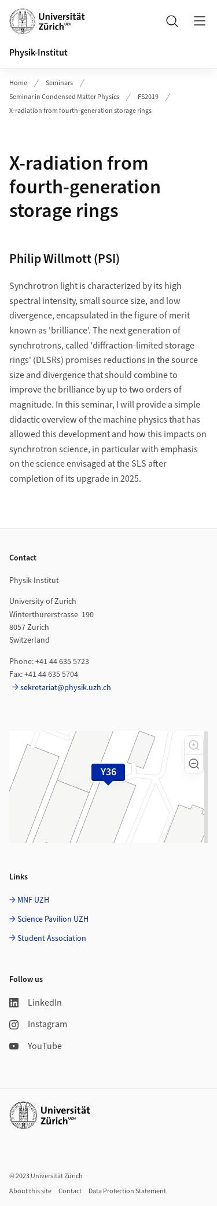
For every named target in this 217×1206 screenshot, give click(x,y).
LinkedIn (35, 1002)
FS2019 (148, 97)
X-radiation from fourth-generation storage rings (80, 111)
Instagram (38, 1024)
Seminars (59, 83)
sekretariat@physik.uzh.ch (65, 688)
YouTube (35, 1046)
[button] (194, 745)
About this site (30, 1191)
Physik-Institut (38, 52)
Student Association (51, 938)
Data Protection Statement (127, 1191)
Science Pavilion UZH (53, 919)
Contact (70, 1191)
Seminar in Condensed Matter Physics (64, 97)
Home (18, 83)
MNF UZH (33, 900)
